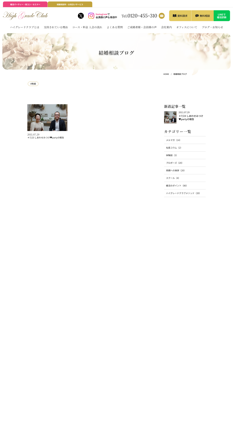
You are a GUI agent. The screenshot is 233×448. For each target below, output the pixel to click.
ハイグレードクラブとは (24, 29)
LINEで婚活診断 (221, 17)
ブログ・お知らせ (212, 29)
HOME (168, 76)
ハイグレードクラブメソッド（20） (181, 192)
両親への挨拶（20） (175, 170)
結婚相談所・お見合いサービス (70, 5)
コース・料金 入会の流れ (87, 29)
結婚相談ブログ (181, 76)
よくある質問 (115, 29)
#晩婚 (32, 85)
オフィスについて (186, 29)
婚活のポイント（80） (176, 185)
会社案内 (166, 29)
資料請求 (182, 17)
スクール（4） (172, 177)
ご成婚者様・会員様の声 (142, 29)
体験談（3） (171, 156)
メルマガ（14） (173, 141)
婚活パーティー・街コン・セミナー (25, 5)
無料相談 (205, 17)
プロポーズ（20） (174, 163)
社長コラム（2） (173, 148)
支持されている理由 (56, 29)
